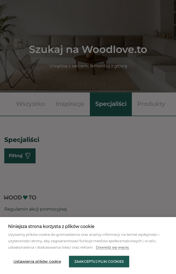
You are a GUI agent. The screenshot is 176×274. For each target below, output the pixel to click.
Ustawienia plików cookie (37, 261)
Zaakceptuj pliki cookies (99, 262)
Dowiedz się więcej (112, 247)
